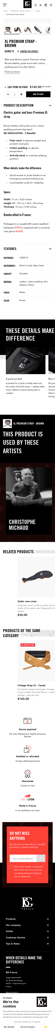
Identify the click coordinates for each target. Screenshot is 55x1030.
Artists (9, 874)
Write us (11, 947)
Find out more (12, 71)
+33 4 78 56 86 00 (22, 941)
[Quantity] (14, 95)
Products (11, 862)
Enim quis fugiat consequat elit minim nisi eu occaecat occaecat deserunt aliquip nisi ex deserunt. (28, 814)
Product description (27, 105)
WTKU (18, 227)
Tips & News (13, 887)
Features (27, 249)
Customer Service (15, 880)
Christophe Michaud (22, 524)
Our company (13, 868)
